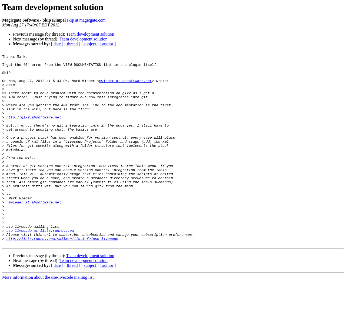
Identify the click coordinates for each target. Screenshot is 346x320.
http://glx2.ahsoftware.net (33, 130)
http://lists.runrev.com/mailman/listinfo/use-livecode (62, 275)
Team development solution (90, 34)
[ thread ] (72, 44)
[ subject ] (90, 44)
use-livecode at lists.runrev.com (40, 266)
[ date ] (57, 44)
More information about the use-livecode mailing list (48, 315)
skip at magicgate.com (86, 20)
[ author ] (108, 44)
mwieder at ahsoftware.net (125, 86)
